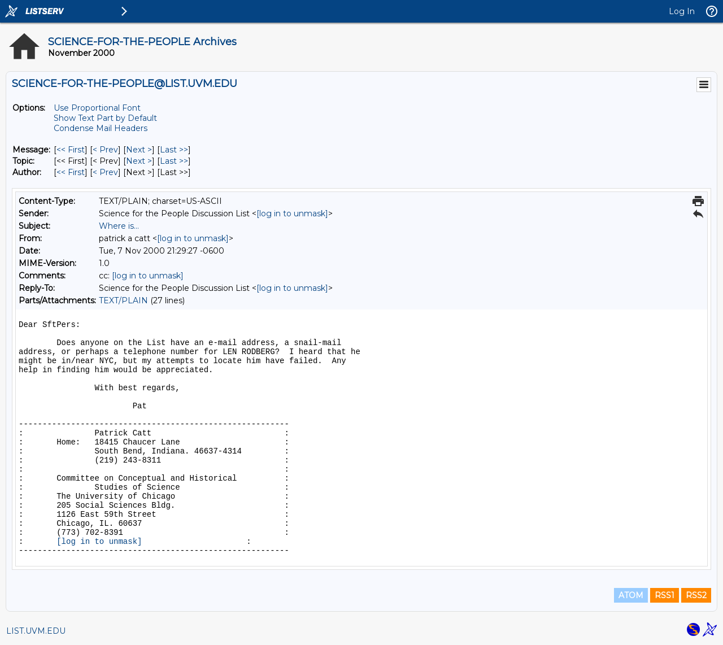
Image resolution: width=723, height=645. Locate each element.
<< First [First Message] (70, 150)
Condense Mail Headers (100, 128)
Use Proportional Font (97, 108)
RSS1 (664, 595)
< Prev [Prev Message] (105, 150)
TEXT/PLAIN (123, 300)
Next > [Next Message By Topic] (139, 161)
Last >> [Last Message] (174, 150)
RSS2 (696, 595)
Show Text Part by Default (105, 118)
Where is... (119, 226)
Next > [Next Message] (139, 150)
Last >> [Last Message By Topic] (174, 161)
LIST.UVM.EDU (36, 631)
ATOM (631, 595)
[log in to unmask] (292, 213)
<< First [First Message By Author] (70, 172)
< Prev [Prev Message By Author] (105, 172)
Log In (682, 11)
